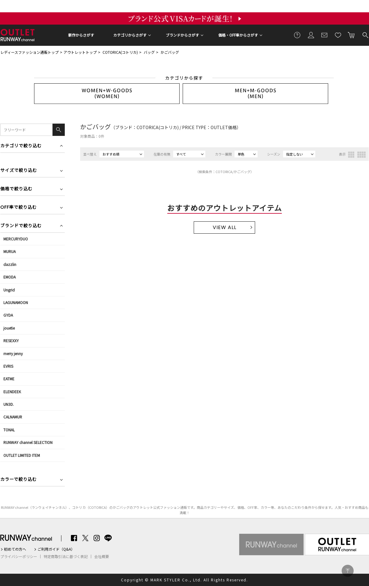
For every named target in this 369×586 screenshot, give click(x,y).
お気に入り (338, 34)
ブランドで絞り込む (21, 226)
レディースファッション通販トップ (29, 52)
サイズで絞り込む (18, 170)
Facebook (74, 538)
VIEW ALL (224, 227)
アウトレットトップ (80, 52)
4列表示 (361, 155)
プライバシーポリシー (18, 556)
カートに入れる (351, 34)
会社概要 (101, 556)
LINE (108, 538)
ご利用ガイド (297, 34)
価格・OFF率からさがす (238, 35)
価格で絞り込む (16, 189)
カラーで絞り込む (18, 479)
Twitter (85, 538)
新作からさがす (81, 35)
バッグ (149, 52)
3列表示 (351, 155)
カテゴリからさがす (129, 35)
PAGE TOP (348, 571)
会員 (311, 34)
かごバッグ (170, 52)
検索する (365, 34)
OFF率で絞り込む (18, 207)
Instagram (96, 538)
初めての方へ (15, 549)
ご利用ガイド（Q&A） (56, 549)
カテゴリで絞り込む (21, 146)
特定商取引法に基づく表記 (66, 556)
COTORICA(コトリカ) (120, 52)
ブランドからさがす (182, 35)
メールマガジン (324, 34)
